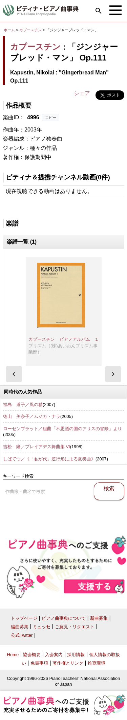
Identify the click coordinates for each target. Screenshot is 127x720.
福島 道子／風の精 (23, 404)
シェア (82, 93)
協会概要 (32, 654)
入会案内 (54, 654)
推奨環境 (96, 663)
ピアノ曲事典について (64, 618)
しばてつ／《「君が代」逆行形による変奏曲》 (49, 458)
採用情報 (76, 654)
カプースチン (30, 30)
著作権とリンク (67, 663)
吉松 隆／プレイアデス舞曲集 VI (36, 446)
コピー (50, 118)
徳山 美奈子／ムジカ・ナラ (31, 416)
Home (13, 654)
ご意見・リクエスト (74, 626)
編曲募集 (19, 626)
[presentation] (14, 374)
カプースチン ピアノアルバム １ (63, 339)
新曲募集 (99, 618)
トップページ (24, 618)
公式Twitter (22, 635)
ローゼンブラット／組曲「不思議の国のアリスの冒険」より (62, 428)
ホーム (9, 30)
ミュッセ (41, 626)
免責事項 (39, 663)
